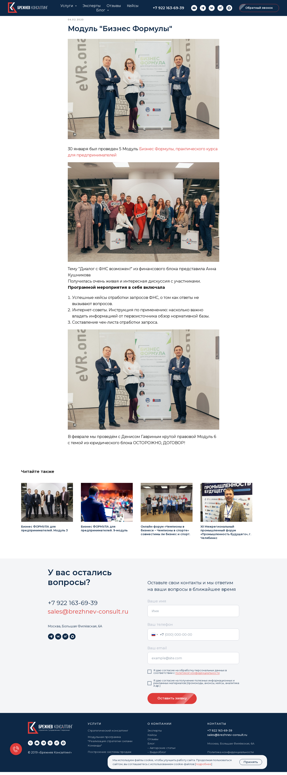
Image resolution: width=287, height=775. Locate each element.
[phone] (30, 745)
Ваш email (157, 651)
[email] (194, 8)
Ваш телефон (160, 627)
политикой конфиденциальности (197, 675)
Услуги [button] (67, 6)
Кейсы (133, 6)
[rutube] (220, 8)
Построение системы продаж (109, 754)
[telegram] (203, 8)
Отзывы (114, 6)
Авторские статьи (162, 750)
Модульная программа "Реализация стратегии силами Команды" (110, 744)
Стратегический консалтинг (108, 733)
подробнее (203, 764)
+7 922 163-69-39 (168, 8)
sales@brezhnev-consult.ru (88, 614)
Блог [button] (101, 10)
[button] (259, 8)
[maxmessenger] (229, 8)
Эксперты (92, 6)
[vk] (212, 8)
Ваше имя (156, 604)
